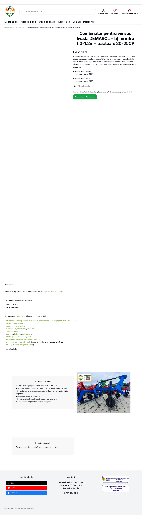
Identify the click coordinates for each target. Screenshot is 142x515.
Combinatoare (102, 92)
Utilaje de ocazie (47, 21)
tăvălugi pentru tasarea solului (63, 321)
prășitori (21, 326)
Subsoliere (93, 92)
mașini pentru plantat (14, 339)
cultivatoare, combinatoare (39, 321)
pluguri (8, 323)
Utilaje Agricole (85, 92)
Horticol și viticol (20, 27)
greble (15, 331)
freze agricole (11, 326)
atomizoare (21, 328)
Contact (76, 21)
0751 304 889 (71, 493)
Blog (68, 21)
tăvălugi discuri (22, 321)
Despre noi (88, 21)
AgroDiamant (19, 316)
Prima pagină (8, 27)
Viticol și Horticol (12, 344)
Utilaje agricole (28, 21)
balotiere (17, 334)
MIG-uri (30, 328)
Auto (60, 21)
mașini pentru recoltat (32, 339)
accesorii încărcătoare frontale (18, 342)
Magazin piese (11, 21)
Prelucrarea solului (114, 92)
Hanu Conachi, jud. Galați (52, 291)
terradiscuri (10, 321)
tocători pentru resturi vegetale (18, 336)
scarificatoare (17, 323)
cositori (8, 331)
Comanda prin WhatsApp (85, 97)
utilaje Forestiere (26, 344)
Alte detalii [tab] (8, 284)
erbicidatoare (11, 328)
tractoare (9, 334)
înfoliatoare (26, 334)
